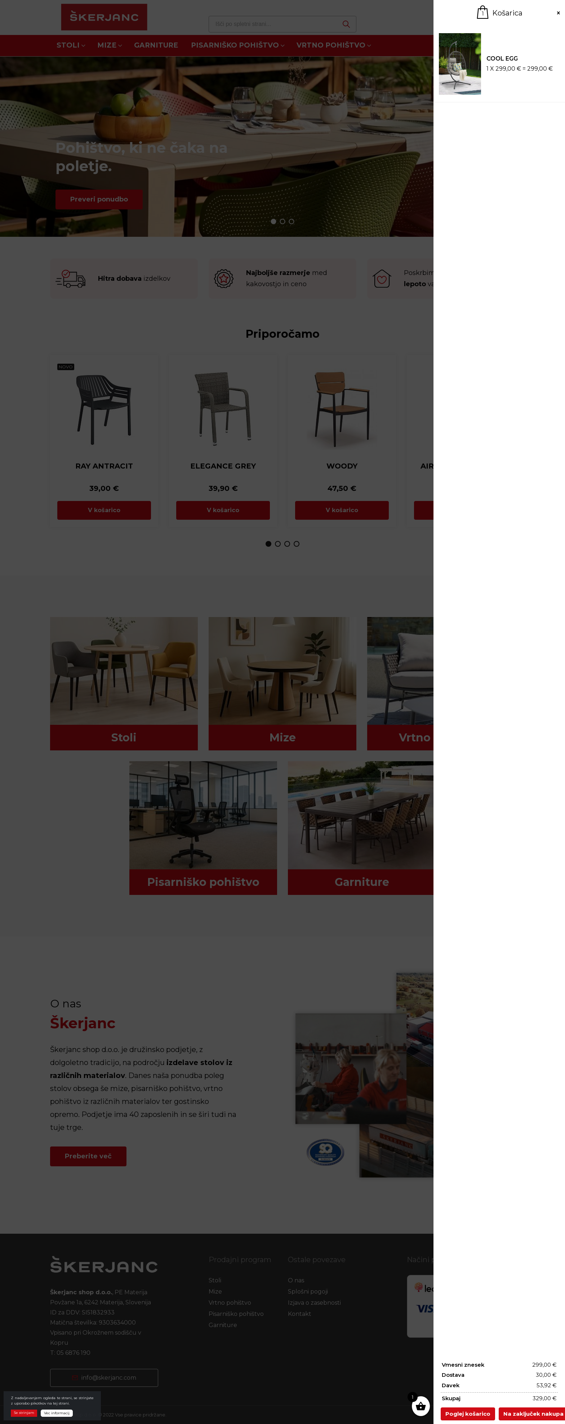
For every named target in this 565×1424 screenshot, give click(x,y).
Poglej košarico (467, 1413)
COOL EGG (502, 58)
